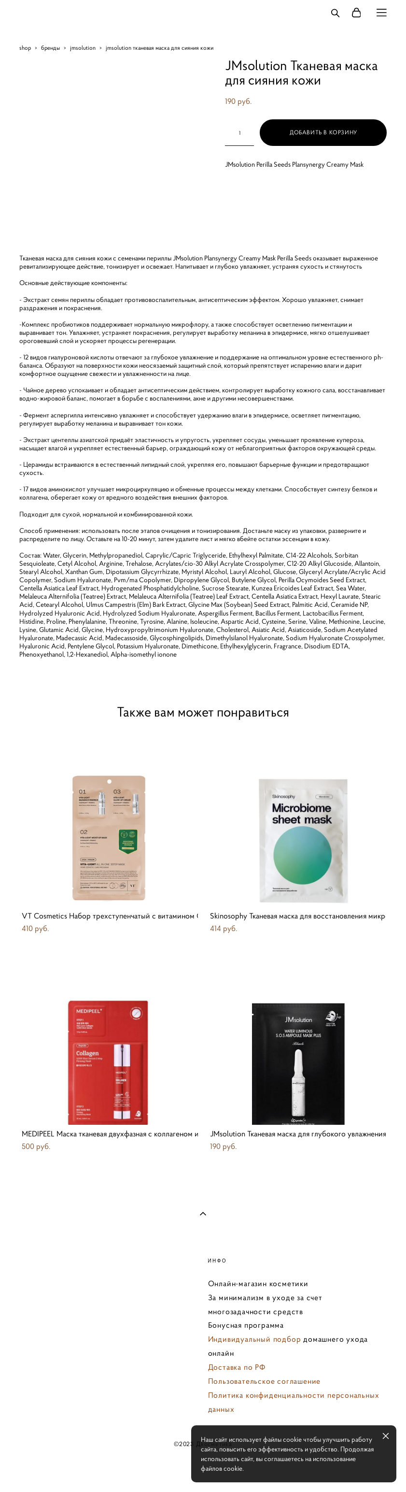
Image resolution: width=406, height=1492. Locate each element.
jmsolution (83, 47)
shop (25, 47)
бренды (50, 47)
